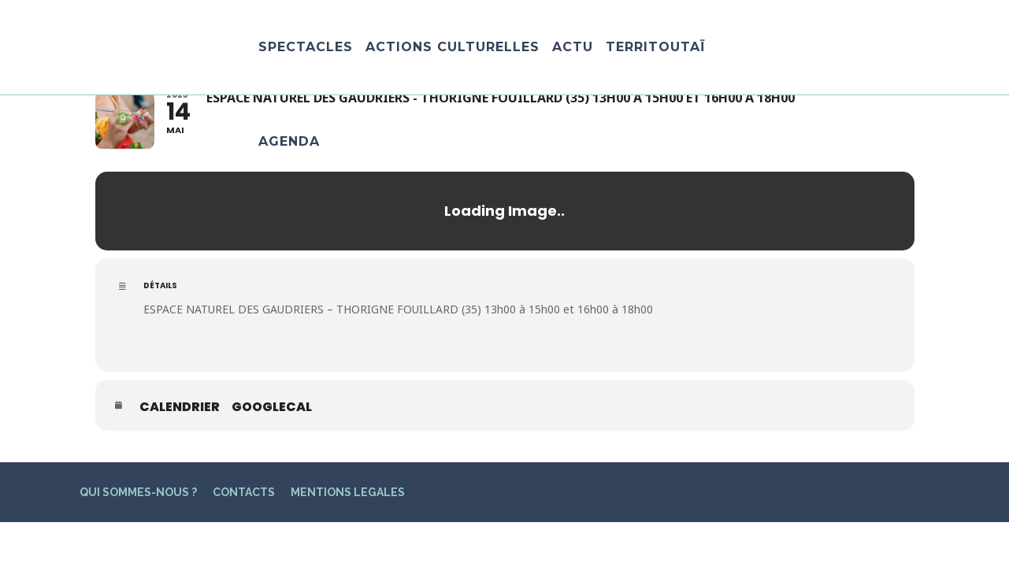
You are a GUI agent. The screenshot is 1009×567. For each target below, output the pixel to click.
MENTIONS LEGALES (348, 492)
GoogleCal (272, 407)
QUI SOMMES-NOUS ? (138, 492)
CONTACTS (244, 492)
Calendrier (179, 407)
